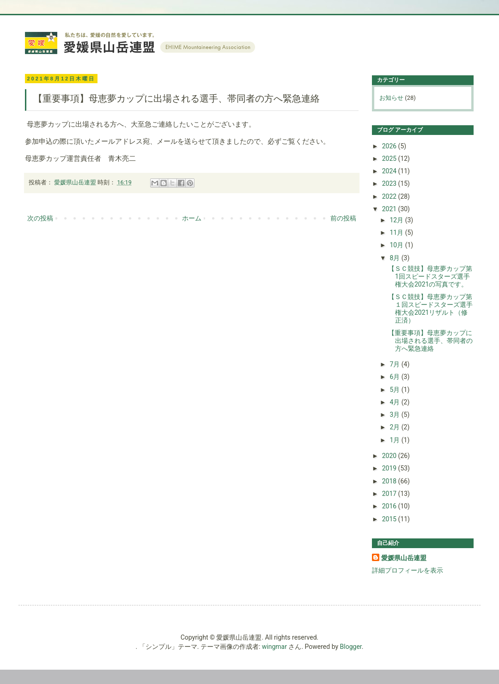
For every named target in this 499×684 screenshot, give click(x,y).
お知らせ (391, 97)
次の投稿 (40, 218)
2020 (390, 455)
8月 (395, 258)
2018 (390, 481)
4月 (395, 402)
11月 (397, 232)
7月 (395, 364)
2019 (390, 468)
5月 (395, 389)
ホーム (191, 218)
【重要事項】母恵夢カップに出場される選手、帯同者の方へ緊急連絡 (430, 340)
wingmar (274, 646)
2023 (390, 183)
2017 (390, 493)
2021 (390, 209)
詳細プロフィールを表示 (407, 570)
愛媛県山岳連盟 (403, 558)
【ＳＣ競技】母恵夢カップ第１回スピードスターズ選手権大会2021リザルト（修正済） (430, 308)
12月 (397, 220)
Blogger (351, 646)
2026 (390, 146)
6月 (395, 376)
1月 (395, 440)
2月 (395, 427)
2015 (390, 519)
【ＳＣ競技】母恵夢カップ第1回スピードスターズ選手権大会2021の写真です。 (430, 276)
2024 (390, 171)
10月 (397, 245)
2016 (390, 506)
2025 (390, 158)
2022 (390, 196)
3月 (395, 414)
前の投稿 (343, 218)
